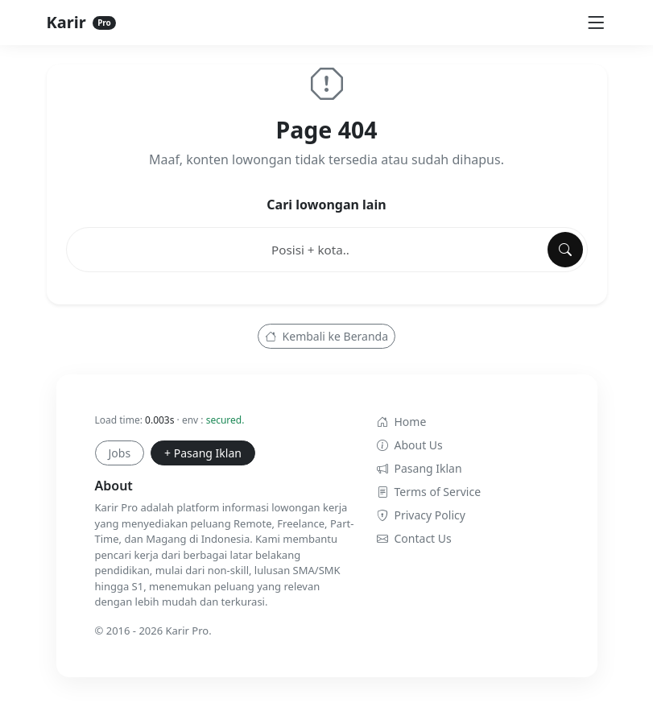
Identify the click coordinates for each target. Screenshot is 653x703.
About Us (410, 445)
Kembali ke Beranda (326, 336)
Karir (82, 22)
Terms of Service (429, 491)
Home (402, 421)
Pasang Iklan (419, 468)
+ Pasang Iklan (203, 453)
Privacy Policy (421, 515)
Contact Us (414, 538)
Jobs (120, 453)
